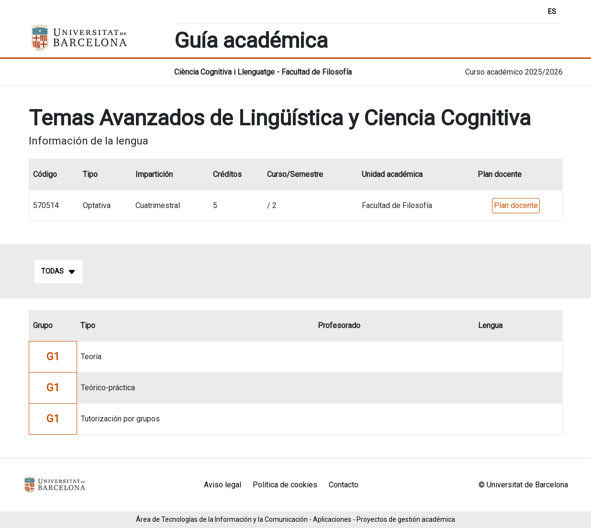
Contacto (343, 484)
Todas (58, 271)
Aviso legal (222, 484)
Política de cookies (285, 484)
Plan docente (516, 205)
